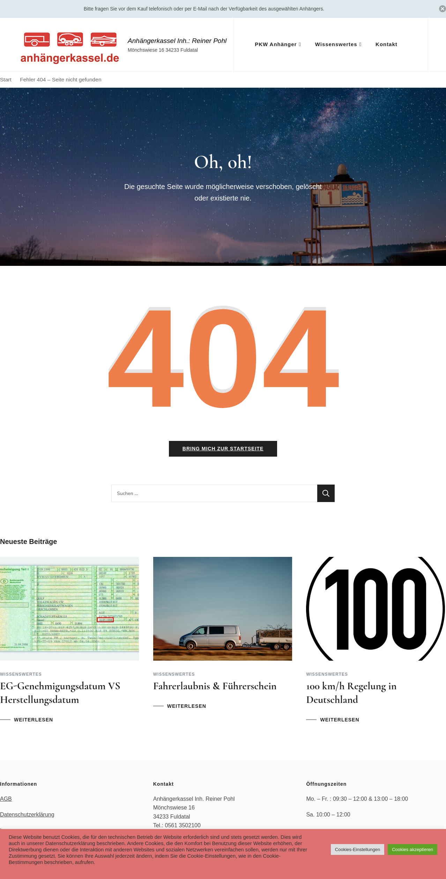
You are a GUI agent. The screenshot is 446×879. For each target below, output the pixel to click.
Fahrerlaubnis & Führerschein (215, 687)
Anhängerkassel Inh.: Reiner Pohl (177, 40)
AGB (6, 800)
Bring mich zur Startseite (223, 450)
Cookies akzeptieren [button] (412, 849)
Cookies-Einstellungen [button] (357, 849)
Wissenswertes (336, 44)
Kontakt (386, 44)
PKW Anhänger (276, 44)
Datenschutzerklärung (27, 816)
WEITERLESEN (33, 721)
